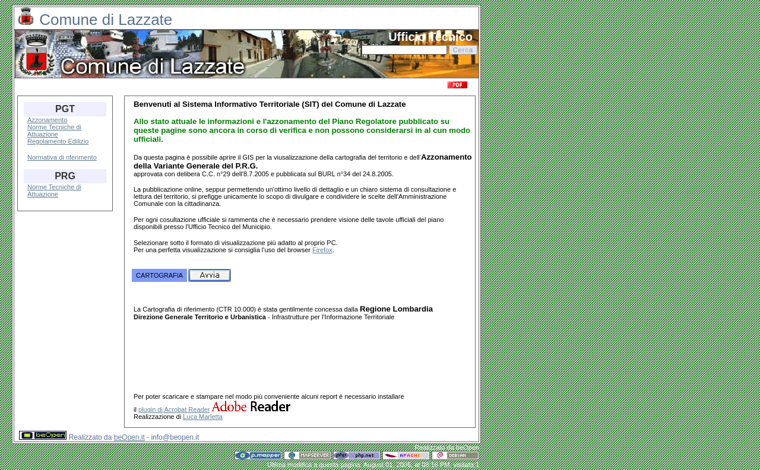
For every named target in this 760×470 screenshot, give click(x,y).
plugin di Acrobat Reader (174, 411)
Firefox (322, 249)
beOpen (467, 449)
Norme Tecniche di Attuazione (54, 130)
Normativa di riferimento (62, 157)
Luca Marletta (203, 418)
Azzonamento (47, 119)
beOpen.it (129, 439)
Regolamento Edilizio (57, 141)
